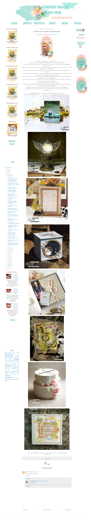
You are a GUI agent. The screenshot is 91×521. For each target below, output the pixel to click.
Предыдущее (68, 509)
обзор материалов (10, 372)
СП (14, 365)
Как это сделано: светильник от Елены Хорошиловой (12, 195)
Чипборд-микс (8, 367)
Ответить (27, 475)
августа (9, 252)
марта (9, 262)
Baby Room (8, 352)
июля (9, 254)
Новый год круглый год (12, 363)
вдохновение (16, 367)
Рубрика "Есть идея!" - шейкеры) (12, 212)
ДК (48, 459)
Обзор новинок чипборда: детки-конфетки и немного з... (12, 226)
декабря (9, 175)
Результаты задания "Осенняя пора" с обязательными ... (11, 234)
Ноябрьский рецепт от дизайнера (12, 220)
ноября (9, 177)
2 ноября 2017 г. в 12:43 (33, 471)
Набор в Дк (7, 362)
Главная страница (46, 509)
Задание (16, 359)
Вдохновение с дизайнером (12, 355)
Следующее (25, 509)
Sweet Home (16, 352)
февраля (9, 264)
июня (9, 256)
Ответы (28, 478)
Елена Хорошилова (33, 481)
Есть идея (8, 359)
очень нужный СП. (14, 374)
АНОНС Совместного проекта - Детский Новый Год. (15, 291)
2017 (7, 173)
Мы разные (16, 360)
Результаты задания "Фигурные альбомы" (12, 188)
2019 (7, 169)
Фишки (17, 365)
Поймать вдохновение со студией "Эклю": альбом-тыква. (13, 184)
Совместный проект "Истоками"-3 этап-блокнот (15, 305)
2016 (7, 268)
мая (8, 258)
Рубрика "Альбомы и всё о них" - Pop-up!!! (13, 237)
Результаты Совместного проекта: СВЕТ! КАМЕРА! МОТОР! (12, 180)
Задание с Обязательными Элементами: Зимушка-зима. (12, 244)
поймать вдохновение (9, 376)
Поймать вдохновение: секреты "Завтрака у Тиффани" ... (12, 202)
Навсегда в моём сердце (14, 362)
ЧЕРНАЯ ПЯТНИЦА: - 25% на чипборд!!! (12, 191)
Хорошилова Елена (52, 34)
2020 (7, 167)
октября (9, 248)
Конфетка (12, 360)
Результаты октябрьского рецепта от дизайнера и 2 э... (13, 216)
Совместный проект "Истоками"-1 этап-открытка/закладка (15, 277)
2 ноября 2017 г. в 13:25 (43, 481)
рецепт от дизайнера (12, 379)
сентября (10, 250)
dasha (27, 471)
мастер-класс (15, 371)
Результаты (8, 365)
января (9, 266)
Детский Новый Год (14, 357)
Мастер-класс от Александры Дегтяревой (13, 223)
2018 (7, 171)
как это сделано (10, 368)
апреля (9, 260)
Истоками (7, 360)
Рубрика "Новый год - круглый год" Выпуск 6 (12, 209)
